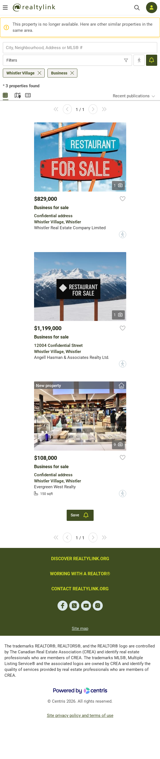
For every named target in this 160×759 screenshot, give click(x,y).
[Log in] (151, 7)
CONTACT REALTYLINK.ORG (80, 588)
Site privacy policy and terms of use (80, 715)
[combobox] (80, 47)
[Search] (137, 8)
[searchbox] (76, 48)
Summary (28, 94)
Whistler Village (20, 73)
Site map (80, 628)
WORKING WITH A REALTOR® (80, 573)
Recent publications (131, 95)
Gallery (5, 94)
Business (59, 73)
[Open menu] (5, 7)
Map (17, 94)
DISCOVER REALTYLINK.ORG (80, 558)
